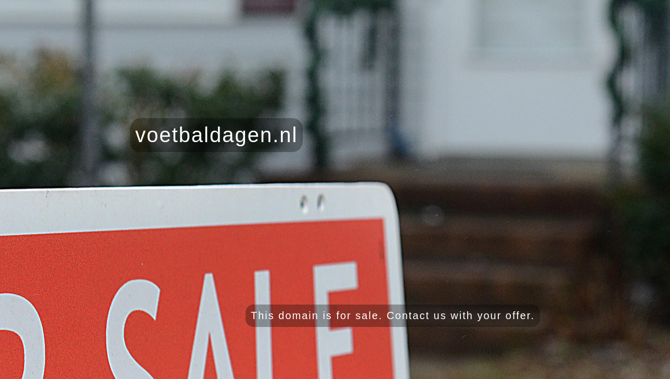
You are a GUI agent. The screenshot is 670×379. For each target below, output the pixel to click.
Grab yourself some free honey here (605, 368)
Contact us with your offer (458, 315)
